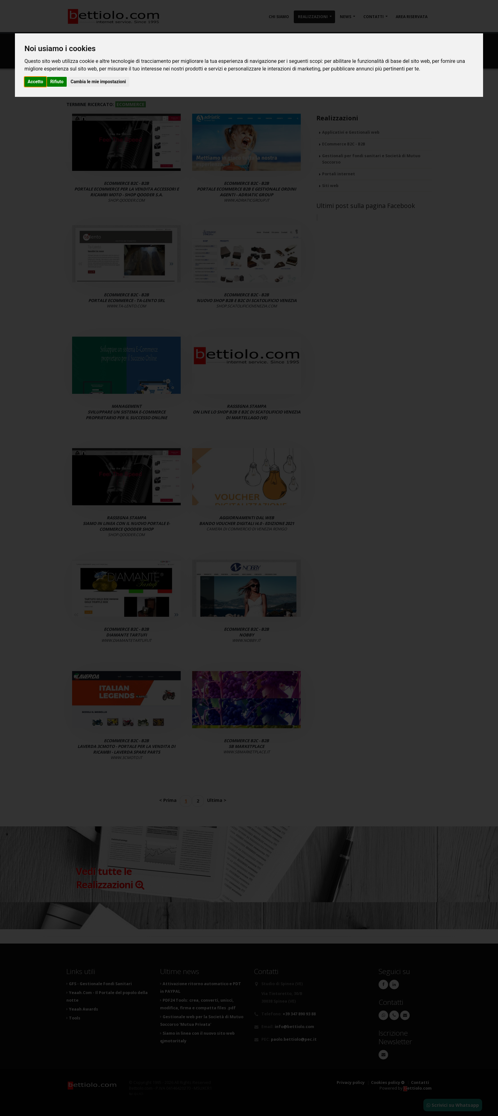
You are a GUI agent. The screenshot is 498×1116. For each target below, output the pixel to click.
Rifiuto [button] (57, 81)
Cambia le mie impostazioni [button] (98, 81)
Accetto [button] (35, 81)
